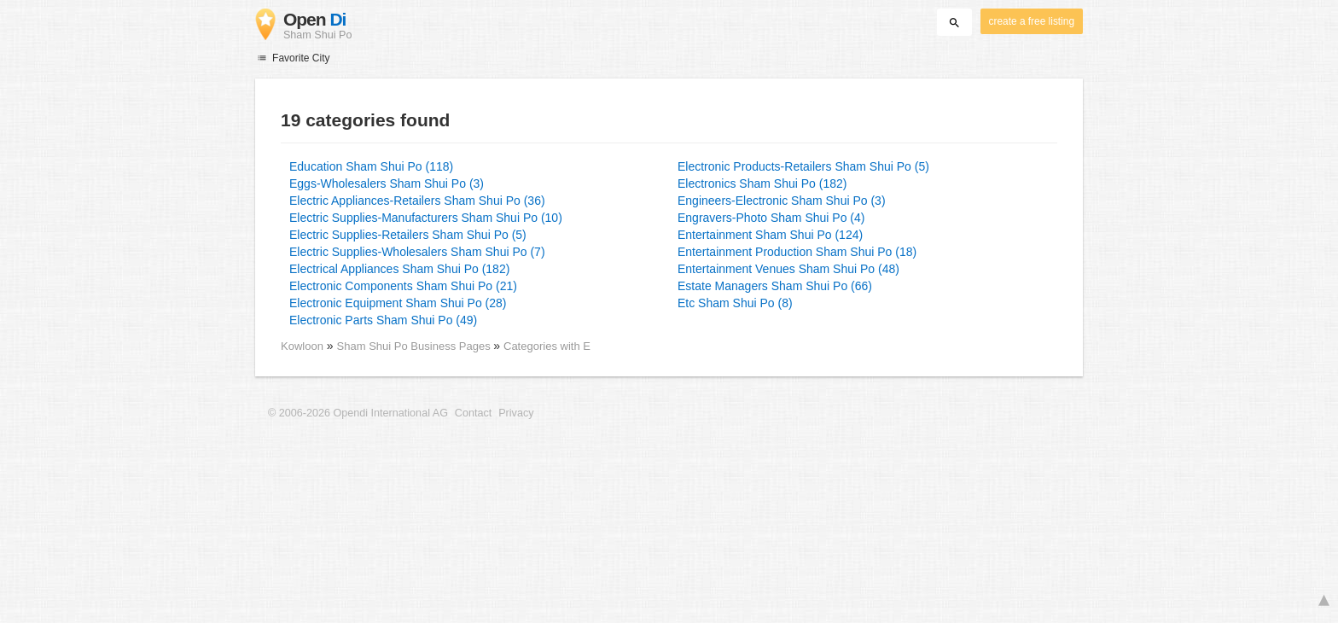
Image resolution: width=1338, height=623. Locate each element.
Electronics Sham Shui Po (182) (762, 183)
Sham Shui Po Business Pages (415, 346)
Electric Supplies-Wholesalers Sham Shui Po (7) (417, 252)
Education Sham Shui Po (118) (371, 166)
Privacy (515, 413)
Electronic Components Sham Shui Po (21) (403, 286)
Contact (473, 413)
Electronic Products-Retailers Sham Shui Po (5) (803, 166)
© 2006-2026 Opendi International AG (358, 413)
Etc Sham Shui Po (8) (735, 303)
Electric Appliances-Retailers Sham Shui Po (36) (417, 200)
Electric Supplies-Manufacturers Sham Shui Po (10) (425, 217)
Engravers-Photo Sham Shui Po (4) (771, 217)
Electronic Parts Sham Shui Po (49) (383, 320)
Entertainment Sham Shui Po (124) (770, 235)
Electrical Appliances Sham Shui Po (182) (399, 269)
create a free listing (1031, 21)
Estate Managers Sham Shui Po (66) (775, 286)
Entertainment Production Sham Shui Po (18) (797, 252)
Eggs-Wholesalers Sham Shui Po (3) (386, 183)
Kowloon (302, 346)
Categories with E (546, 346)
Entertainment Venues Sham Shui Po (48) (788, 269)
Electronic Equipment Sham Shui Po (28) (397, 303)
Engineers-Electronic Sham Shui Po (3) (782, 200)
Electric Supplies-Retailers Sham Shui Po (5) (407, 235)
